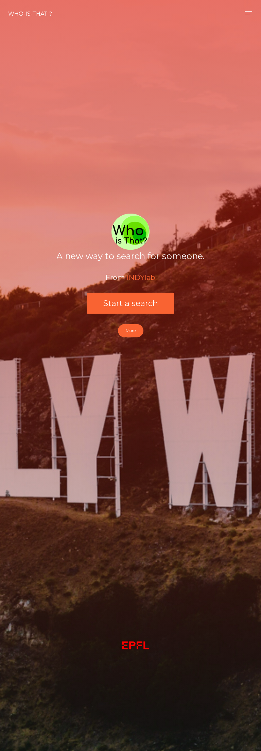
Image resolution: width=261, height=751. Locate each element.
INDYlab (141, 277)
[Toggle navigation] (246, 14)
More (131, 330)
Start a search (130, 303)
